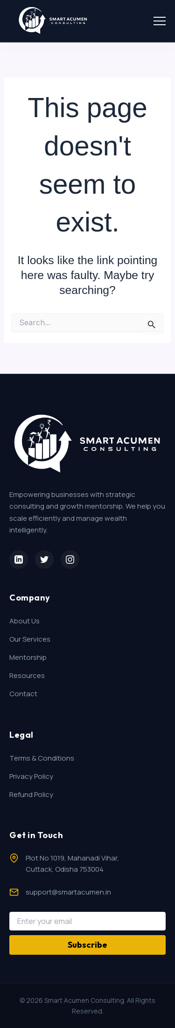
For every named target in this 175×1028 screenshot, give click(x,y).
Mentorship (28, 657)
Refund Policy (31, 794)
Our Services (29, 639)
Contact (23, 694)
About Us (24, 621)
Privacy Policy (31, 776)
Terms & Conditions (41, 758)
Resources (27, 675)
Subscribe (87, 944)
